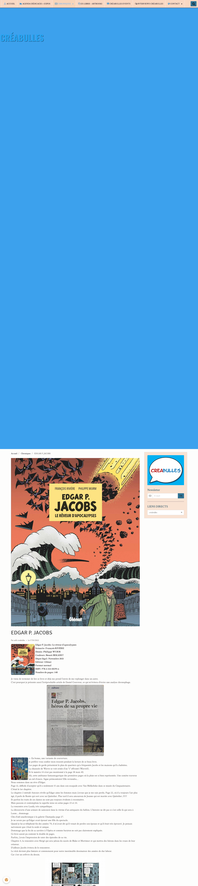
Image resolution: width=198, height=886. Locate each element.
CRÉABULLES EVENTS (118, 3)
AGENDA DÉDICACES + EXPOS (35, 3)
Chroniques (26, 453)
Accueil (14, 453)
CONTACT (174, 3)
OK (180, 495)
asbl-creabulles (19, 640)
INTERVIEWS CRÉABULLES (149, 3)
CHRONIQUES (63, 3)
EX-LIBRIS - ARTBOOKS (90, 3)
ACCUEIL (9, 3)
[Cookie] (6, 879)
